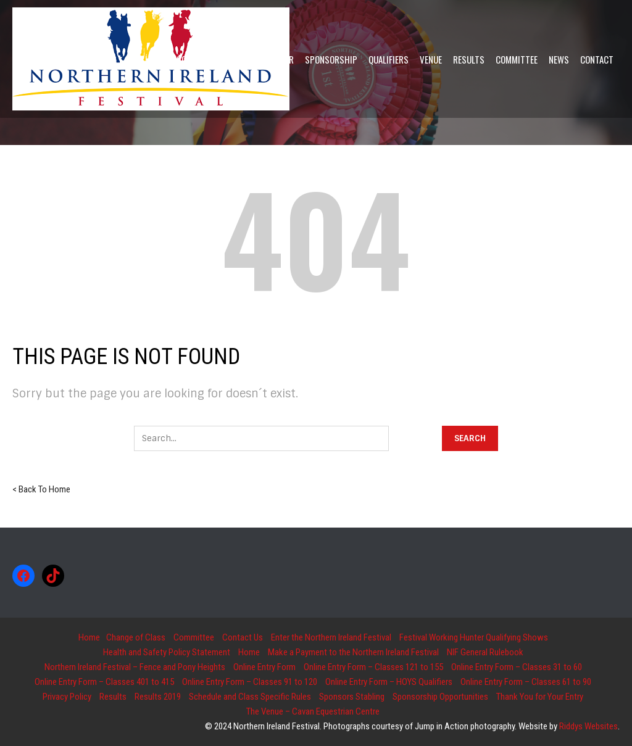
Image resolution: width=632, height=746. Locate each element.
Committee (193, 637)
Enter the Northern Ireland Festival (331, 637)
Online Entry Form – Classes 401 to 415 (104, 681)
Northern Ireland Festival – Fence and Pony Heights (134, 667)
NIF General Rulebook (485, 652)
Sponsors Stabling (352, 696)
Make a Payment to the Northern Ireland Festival (353, 652)
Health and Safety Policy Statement (166, 652)
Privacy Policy (67, 696)
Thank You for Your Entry (539, 696)
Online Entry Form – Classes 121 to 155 (373, 667)
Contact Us (242, 637)
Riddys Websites (588, 726)
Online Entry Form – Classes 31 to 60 (516, 667)
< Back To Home (41, 489)
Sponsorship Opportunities (440, 696)
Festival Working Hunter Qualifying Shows (473, 637)
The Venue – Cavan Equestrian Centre (313, 711)
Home (89, 637)
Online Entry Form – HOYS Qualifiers (388, 681)
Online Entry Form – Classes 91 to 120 (249, 681)
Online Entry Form (264, 667)
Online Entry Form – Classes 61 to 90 (525, 681)
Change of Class (135, 637)
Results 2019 (158, 696)
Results (113, 696)
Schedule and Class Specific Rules (250, 696)
